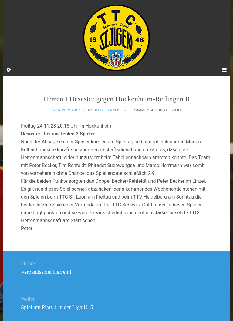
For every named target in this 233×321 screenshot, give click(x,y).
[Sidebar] (9, 70)
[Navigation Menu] (224, 70)
